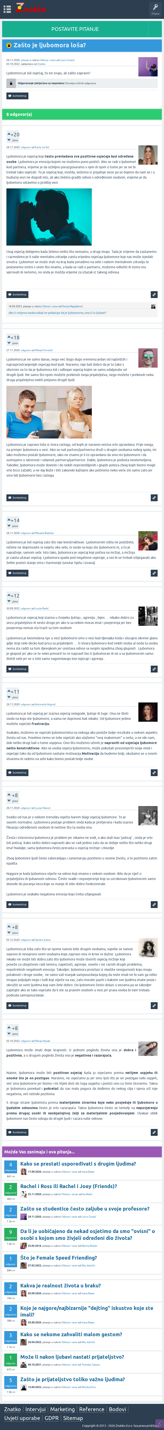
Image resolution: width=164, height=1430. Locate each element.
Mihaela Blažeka (44, 533)
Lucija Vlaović (43, 808)
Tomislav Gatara (91, 1364)
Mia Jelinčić (88, 1265)
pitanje (25, 60)
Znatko (41, 64)
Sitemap (73, 1418)
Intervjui (35, 1409)
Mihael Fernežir (44, 350)
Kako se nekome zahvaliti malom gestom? (71, 1334)
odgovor (26, 147)
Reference (91, 1409)
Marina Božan (89, 1245)
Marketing (62, 1409)
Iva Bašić (87, 1194)
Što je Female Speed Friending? (58, 1258)
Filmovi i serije (70, 1194)
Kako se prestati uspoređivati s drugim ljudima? (78, 1164)
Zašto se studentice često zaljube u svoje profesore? (84, 1209)
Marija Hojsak (42, 1040)
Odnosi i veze (48, 60)
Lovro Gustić (67, 60)
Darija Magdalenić (72, 306)
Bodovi (117, 1409)
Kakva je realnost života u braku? (60, 1285)
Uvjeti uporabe (22, 1418)
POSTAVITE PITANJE (75, 29)
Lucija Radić (42, 608)
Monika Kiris (89, 1387)
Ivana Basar (88, 1171)
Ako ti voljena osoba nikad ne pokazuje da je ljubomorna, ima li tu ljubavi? (57, 313)
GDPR (52, 1418)
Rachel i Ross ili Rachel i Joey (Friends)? (68, 1186)
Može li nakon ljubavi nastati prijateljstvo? (72, 1357)
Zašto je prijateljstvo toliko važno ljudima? (72, 1379)
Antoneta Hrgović (45, 704)
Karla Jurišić (42, 147)
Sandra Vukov (43, 939)
